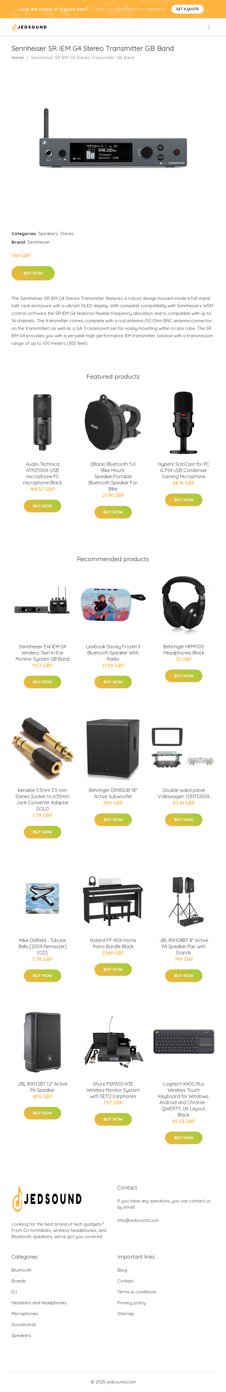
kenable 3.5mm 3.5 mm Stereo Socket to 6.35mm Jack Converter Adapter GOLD (42, 799)
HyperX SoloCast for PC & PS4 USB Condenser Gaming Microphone (184, 470)
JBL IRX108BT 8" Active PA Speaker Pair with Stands (183, 946)
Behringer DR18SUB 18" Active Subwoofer (113, 793)
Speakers (48, 233)
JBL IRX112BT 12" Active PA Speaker (42, 1087)
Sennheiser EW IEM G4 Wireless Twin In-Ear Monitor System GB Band (42, 653)
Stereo (67, 233)
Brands (18, 1281)
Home (17, 57)
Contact (125, 1281)
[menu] (210, 27)
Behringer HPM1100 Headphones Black (183, 650)
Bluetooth (21, 1270)
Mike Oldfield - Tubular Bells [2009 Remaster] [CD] (43, 946)
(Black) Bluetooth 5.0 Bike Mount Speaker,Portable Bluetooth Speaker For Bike (113, 476)
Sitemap (125, 1313)
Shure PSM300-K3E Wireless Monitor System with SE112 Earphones (113, 1090)
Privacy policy (131, 1302)
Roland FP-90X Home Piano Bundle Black (113, 943)
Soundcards (23, 1324)
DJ (14, 1292)
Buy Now (33, 273)
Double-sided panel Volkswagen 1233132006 (184, 793)
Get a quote (187, 9)
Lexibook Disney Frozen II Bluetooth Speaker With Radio (113, 653)
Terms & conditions (137, 1292)
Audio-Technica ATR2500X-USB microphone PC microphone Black (42, 473)
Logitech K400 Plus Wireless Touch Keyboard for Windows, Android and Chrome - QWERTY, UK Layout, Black (183, 1099)
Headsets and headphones (39, 1302)
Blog (122, 1270)
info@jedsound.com (138, 1220)
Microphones (24, 1313)
